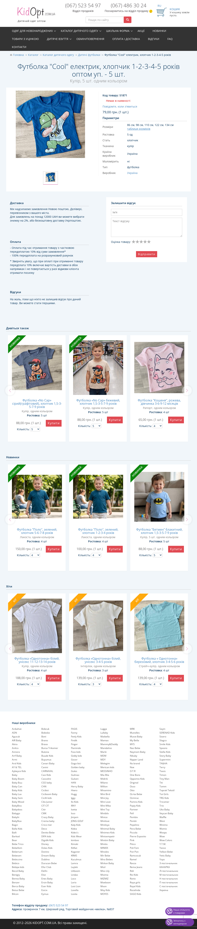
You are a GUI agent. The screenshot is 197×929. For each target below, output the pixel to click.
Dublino (45, 859)
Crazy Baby (47, 817)
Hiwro (74, 790)
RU (159, 5)
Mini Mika (105, 805)
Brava (44, 744)
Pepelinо (134, 824)
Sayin (162, 728)
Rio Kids (134, 874)
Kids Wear (76, 836)
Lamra (74, 863)
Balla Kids (17, 828)
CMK (43, 813)
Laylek (74, 867)
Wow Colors (165, 840)
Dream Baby (48, 855)
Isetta (74, 809)
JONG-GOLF (77, 821)
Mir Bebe (105, 855)
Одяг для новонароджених (32, 31)
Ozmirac (134, 798)
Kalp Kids (76, 824)
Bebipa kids (18, 867)
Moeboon (105, 882)
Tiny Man (164, 778)
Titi (161, 782)
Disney (45, 844)
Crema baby (47, 821)
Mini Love (105, 801)
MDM (103, 755)
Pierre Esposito (138, 836)
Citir (43, 809)
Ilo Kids (74, 801)
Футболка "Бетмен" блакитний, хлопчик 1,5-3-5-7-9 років (159, 531)
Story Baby (165, 755)
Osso (132, 786)
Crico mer (46, 824)
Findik (74, 740)
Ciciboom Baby (49, 794)
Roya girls (135, 882)
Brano (44, 740)
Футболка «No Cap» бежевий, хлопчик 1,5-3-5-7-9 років (98, 402)
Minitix (104, 844)
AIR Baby (16, 740)
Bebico (15, 863)
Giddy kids (76, 755)
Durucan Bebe (49, 863)
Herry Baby (77, 786)
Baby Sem (17, 798)
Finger (74, 744)
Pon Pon (134, 851)
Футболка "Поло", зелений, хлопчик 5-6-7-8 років (37, 531)
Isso (73, 813)
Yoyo (162, 859)
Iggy (73, 798)
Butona (45, 752)
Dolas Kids (47, 848)
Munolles (135, 732)
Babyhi (15, 817)
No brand (135, 763)
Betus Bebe (18, 890)
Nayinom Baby (137, 752)
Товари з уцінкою (25, 39)
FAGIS (74, 728)
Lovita (74, 894)
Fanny (74, 732)
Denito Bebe (48, 832)
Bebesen (16, 855)
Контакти (19, 47)
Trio (161, 805)
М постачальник (168, 874)
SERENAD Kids (167, 732)
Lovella (74, 890)
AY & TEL (17, 767)
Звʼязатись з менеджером (180, 922)
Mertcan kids (107, 767)
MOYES (104, 894)
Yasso (162, 848)
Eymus (44, 894)
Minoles (104, 851)
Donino (45, 851)
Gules (74, 771)
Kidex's (74, 832)
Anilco (15, 748)
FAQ (170, 39)
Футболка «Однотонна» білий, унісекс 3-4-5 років (98, 660)
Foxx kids (76, 752)
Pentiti (133, 821)
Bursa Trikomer (49, 748)
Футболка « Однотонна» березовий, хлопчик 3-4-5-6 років (159, 660)
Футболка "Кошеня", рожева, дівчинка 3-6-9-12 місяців (159, 402)
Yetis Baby (165, 855)
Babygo (16, 813)
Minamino (105, 790)
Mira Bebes (106, 859)
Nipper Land (136, 759)
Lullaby (104, 732)
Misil (102, 867)
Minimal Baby (107, 828)
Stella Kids (164, 752)
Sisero (162, 736)
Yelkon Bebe (166, 851)
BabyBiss (17, 805)
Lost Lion (75, 886)
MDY (103, 759)
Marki (103, 752)
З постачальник (168, 863)
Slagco (163, 740)
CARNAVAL (47, 771)
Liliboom (75, 871)
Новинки (159, 31)
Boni (43, 736)
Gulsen (74, 778)
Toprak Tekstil (166, 790)
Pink (132, 840)
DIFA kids (46, 836)
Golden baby (77, 767)
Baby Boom (18, 778)
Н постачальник (168, 878)
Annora (16, 752)
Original (134, 782)
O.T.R (132, 771)
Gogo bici (76, 763)
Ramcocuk (135, 855)
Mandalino (106, 748)
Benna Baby (18, 878)
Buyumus (46, 759)
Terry (162, 767)
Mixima (104, 874)
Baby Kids (17, 790)
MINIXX (104, 848)
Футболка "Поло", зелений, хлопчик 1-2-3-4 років (98, 531)
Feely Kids (76, 736)
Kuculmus (76, 859)
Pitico (133, 844)
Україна (163, 890)
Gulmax (75, 775)
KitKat (74, 848)
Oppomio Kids (137, 778)
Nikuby (133, 755)
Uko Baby (164, 809)
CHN (43, 786)
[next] (187, 390)
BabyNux (17, 821)
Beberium (17, 851)
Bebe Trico (17, 844)
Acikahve (17, 728)
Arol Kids (16, 763)
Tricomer (164, 801)
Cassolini (46, 778)
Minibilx (104, 813)
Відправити (146, 254)
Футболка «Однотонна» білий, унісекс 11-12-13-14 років (36, 660)
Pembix (134, 817)
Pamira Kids (136, 801)
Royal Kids (135, 886)
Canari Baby (47, 763)
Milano (104, 782)
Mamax (104, 740)
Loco (73, 878)
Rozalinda (135, 890)
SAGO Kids (135, 894)
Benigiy (16, 874)
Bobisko (45, 732)
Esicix (44, 890)
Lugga (103, 728)
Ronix (133, 878)
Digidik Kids (47, 840)
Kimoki (74, 844)
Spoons (163, 748)
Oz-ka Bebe (136, 794)
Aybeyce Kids (19, 771)
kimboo (75, 840)
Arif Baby (17, 755)
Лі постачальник (168, 871)
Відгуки (153, 39)
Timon (162, 775)
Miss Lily (104, 871)
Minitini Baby (107, 840)
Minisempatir (107, 836)
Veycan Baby (166, 813)
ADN (14, 732)
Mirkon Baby (107, 863)
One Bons (135, 775)
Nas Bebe (135, 748)
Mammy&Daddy (109, 744)
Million (104, 786)
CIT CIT (45, 805)
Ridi (132, 871)
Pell (132, 813)
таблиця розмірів (138, 129)
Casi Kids (46, 775)
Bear (14, 840)
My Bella (134, 740)
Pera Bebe (135, 828)
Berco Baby (18, 886)
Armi (14, 759)
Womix (163, 828)
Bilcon (15, 894)
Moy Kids (105, 890)
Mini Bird (105, 794)
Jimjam (74, 817)
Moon (103, 886)
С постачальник (168, 886)
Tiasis (162, 771)
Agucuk (16, 736)
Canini (44, 767)
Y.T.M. (162, 844)
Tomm (162, 786)
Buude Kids (47, 755)
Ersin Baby (47, 882)
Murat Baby (136, 736)
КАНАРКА (164, 867)
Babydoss (17, 809)
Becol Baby (18, 871)
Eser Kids (46, 886)
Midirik (104, 778)
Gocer (74, 759)
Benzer (16, 882)
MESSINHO (106, 771)
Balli (14, 832)
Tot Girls (164, 794)
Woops (163, 832)
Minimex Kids (107, 832)
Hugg (74, 794)
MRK (132, 728)
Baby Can (17, 786)
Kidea (74, 828)
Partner (134, 809)
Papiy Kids (135, 805)
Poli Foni (134, 848)
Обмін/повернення (90, 39)
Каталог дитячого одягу (79, 31)
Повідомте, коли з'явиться (120, 106)
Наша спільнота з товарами (181, 911)
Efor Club (46, 867)
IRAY (73, 805)
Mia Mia (104, 775)
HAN (73, 782)
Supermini (164, 759)
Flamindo (76, 748)
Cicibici (45, 790)
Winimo (163, 824)
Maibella (105, 736)
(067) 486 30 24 (128, 5)
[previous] (10, 390)
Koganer (75, 851)
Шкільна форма (117, 31)
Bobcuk (45, 728)
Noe (132, 767)
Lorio (73, 882)
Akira (15, 744)
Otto (132, 790)
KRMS (74, 855)
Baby (14, 775)
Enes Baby (47, 878)
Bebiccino (17, 859)
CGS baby (46, 782)
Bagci (15, 824)
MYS (132, 744)
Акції (141, 31)
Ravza (133, 863)
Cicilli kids (46, 798)
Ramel (133, 859)
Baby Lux (17, 794)
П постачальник (168, 882)
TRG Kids (164, 798)
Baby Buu (17, 782)
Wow (162, 836)
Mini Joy (104, 798)
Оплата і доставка (126, 39)
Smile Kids (164, 744)
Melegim (105, 763)
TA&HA (163, 763)
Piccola (133, 832)
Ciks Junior (47, 801)
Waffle (162, 817)
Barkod (16, 836)
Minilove (104, 821)
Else (43, 874)
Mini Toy (104, 809)
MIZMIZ (104, 878)
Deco (44, 828)
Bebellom (17, 848)
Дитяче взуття (57, 39)
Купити (54, 423)
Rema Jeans (136, 867)
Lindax (74, 874)
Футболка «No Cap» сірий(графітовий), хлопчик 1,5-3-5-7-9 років (37, 403)
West (162, 821)
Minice (104, 817)
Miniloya (104, 824)
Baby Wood (18, 801)
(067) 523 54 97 (83, 5)
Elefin (44, 871)
